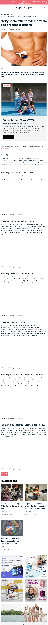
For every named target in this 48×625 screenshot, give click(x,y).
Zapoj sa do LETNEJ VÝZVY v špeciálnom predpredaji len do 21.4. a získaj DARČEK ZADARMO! (24, 2)
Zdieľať (4, 474)
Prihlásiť (44, 8)
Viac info (8, 137)
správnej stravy (5, 148)
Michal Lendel (11, 29)
